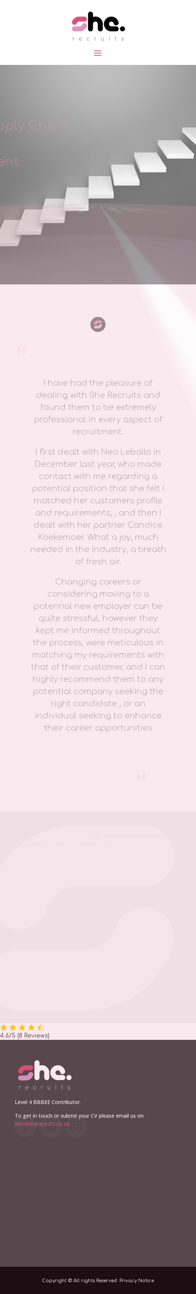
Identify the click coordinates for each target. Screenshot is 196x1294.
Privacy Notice (137, 1280)
